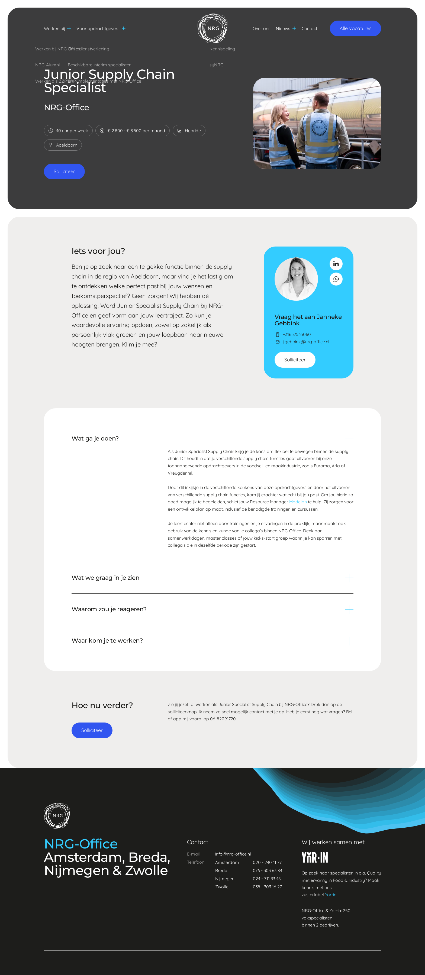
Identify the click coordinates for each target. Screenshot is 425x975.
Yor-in (330, 894)
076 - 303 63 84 (267, 870)
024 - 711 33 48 (267, 878)
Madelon (298, 501)
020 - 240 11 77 (267, 862)
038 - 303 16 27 (267, 886)
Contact (309, 28)
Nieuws (286, 28)
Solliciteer (64, 171)
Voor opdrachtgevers (100, 28)
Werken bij (57, 28)
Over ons (262, 28)
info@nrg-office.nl (233, 854)
